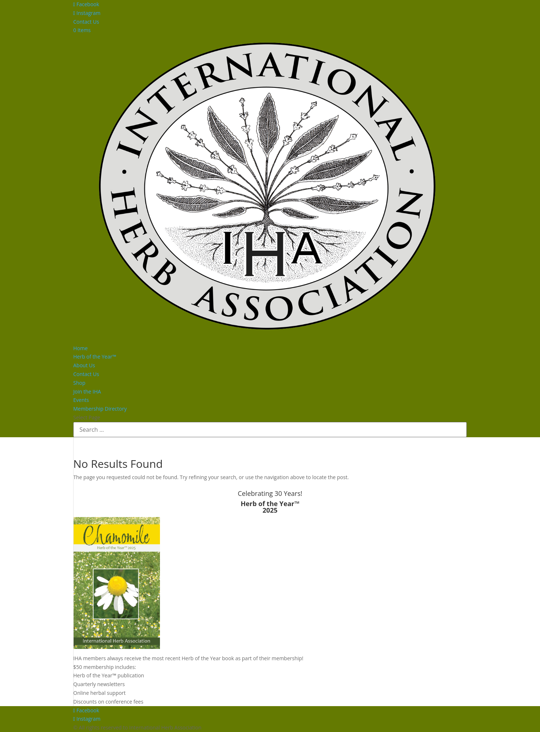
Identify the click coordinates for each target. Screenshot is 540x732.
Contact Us (86, 21)
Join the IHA (87, 391)
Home (80, 348)
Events (81, 399)
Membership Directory (100, 408)
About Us (84, 365)
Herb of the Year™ (94, 356)
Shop (79, 382)
